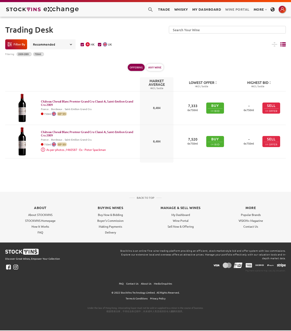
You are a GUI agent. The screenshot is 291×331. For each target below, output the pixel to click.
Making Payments (110, 226)
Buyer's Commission (110, 220)
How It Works (40, 226)
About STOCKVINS (40, 215)
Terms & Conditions (137, 298)
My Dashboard (180, 215)
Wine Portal (237, 9)
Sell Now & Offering (181, 226)
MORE (260, 9)
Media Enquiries (163, 283)
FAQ (40, 232)
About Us (146, 283)
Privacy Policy (158, 298)
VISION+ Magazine (251, 220)
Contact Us (250, 226)
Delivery (110, 232)
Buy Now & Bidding (110, 215)
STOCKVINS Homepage (40, 220)
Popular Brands (251, 215)
